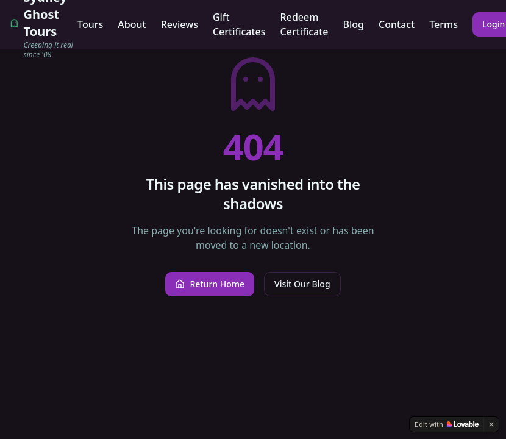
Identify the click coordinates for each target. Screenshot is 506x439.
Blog (353, 24)
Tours (90, 24)
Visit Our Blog (302, 284)
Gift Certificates (239, 24)
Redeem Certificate (304, 24)
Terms (443, 24)
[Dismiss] (491, 424)
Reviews (179, 24)
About (132, 24)
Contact (397, 24)
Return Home (209, 284)
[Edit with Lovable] (446, 424)
